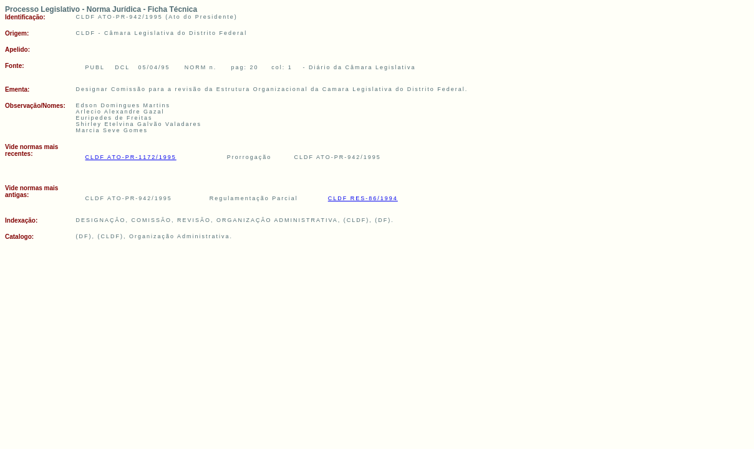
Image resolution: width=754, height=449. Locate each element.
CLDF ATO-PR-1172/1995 (130, 157)
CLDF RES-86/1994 (363, 198)
